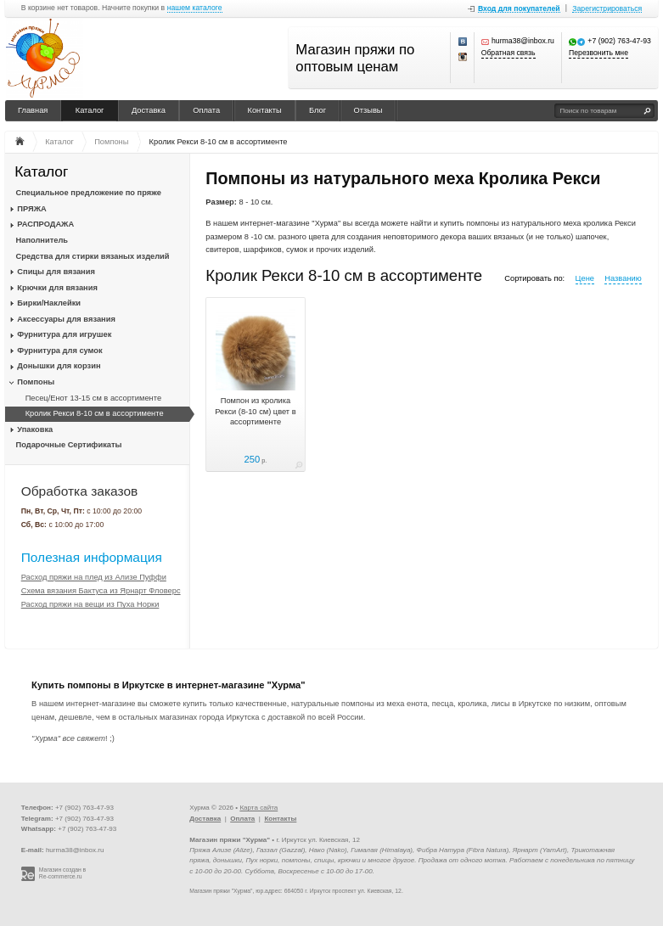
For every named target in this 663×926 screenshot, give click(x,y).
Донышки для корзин (58, 366)
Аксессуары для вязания (66, 319)
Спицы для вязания (56, 271)
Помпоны (35, 382)
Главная (33, 110)
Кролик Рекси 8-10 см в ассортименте (94, 413)
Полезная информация (91, 557)
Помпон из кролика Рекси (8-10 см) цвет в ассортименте (255, 411)
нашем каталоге (194, 8)
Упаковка (35, 429)
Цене (585, 278)
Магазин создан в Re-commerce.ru (62, 873)
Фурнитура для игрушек (64, 334)
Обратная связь (508, 53)
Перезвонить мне (598, 53)
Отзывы (368, 110)
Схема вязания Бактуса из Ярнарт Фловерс (101, 590)
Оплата (206, 110)
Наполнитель (42, 240)
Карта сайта (258, 807)
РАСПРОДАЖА (45, 224)
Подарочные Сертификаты (69, 445)
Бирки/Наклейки (49, 303)
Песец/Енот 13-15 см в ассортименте (93, 398)
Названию (622, 278)
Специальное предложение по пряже (88, 192)
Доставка (149, 110)
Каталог (90, 110)
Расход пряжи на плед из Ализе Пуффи (93, 577)
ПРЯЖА (31, 209)
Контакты (265, 110)
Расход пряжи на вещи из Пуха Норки (90, 604)
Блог (317, 110)
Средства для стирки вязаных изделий (93, 256)
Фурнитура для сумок (59, 350)
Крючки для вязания (57, 287)
